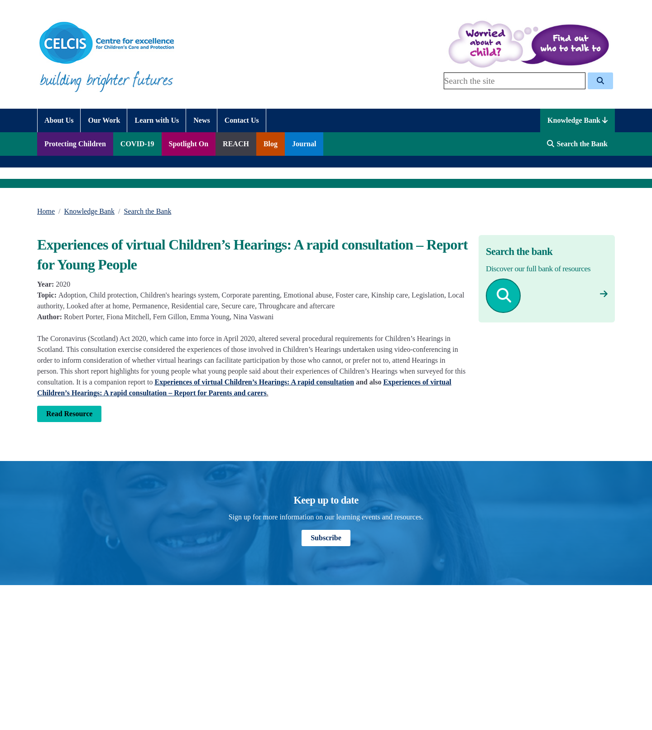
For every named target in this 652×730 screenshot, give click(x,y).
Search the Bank (148, 211)
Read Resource (69, 414)
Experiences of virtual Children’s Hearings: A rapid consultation (254, 382)
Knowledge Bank (577, 120)
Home (46, 211)
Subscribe (326, 538)
